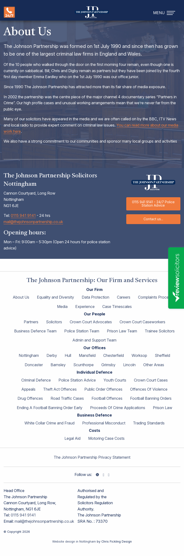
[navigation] (164, 12)
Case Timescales (117, 306)
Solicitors (54, 321)
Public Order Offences (103, 389)
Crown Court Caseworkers (142, 321)
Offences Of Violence (148, 389)
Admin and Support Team (94, 340)
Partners (31, 321)
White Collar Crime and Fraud (49, 423)
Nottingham (29, 355)
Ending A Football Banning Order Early (49, 407)
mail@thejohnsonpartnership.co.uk (33, 221)
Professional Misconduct (103, 423)
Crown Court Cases (151, 380)
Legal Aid (72, 438)
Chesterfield (113, 355)
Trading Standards (149, 423)
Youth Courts (115, 380)
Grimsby (108, 364)
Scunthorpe (83, 364)
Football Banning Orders (151, 398)
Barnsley (58, 364)
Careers (123, 297)
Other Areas (153, 364)
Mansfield (87, 355)
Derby (51, 355)
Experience (85, 306)
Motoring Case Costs (106, 438)
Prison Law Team (122, 331)
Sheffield (162, 355)
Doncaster (34, 364)
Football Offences (107, 398)
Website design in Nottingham (74, 541)
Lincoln (129, 364)
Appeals (28, 389)
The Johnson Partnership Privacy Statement (92, 457)
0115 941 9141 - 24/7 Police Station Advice (153, 203)
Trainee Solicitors (160, 331)
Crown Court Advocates (91, 321)
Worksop (139, 355)
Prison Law (162, 407)
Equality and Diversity (55, 297)
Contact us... (153, 219)
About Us (21, 297)
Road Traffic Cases (67, 398)
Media (62, 306)
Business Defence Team (35, 331)
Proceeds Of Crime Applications (117, 407)
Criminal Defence (36, 380)
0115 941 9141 (23, 215)
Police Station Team (81, 331)
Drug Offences (30, 398)
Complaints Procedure (157, 297)
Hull (68, 355)
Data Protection (95, 297)
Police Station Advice (77, 380)
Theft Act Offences (60, 389)
